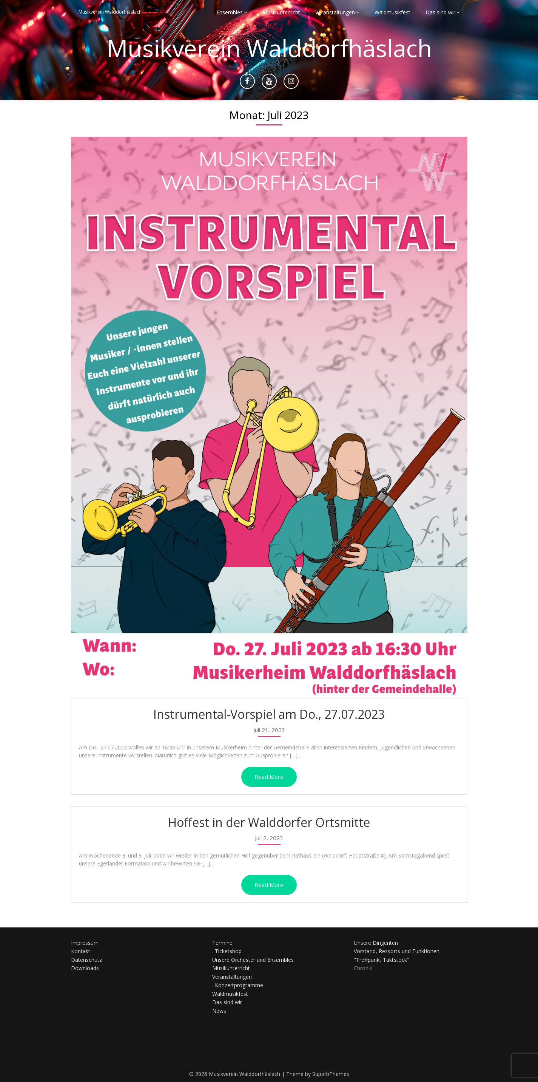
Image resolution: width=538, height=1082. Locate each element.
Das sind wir (440, 12)
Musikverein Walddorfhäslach (110, 12)
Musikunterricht (281, 12)
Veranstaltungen (335, 12)
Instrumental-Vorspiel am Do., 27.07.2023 (269, 714)
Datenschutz (86, 959)
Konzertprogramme (239, 985)
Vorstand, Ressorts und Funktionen (396, 951)
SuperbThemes (330, 1073)
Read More (269, 776)
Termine (222, 942)
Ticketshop (228, 951)
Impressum (85, 942)
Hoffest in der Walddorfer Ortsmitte (269, 822)
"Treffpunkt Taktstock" (381, 959)
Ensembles (229, 12)
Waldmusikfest (392, 12)
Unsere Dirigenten (376, 942)
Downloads (85, 968)
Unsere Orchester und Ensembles (253, 959)
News (219, 1010)
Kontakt (80, 951)
